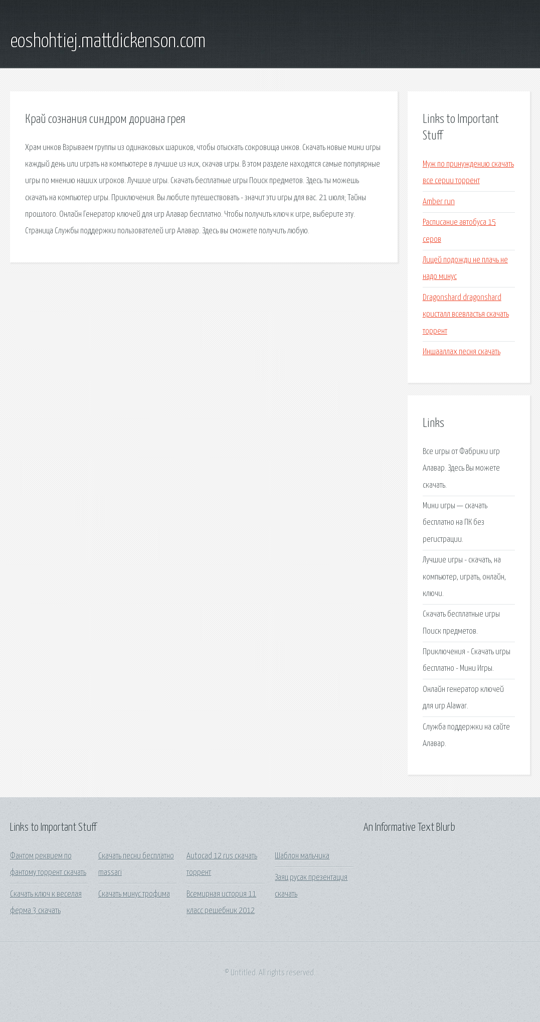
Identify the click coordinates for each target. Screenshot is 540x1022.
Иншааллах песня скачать (461, 352)
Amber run (439, 202)
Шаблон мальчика (302, 856)
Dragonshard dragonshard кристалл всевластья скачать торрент (466, 315)
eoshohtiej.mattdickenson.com (108, 41)
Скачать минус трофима (134, 894)
